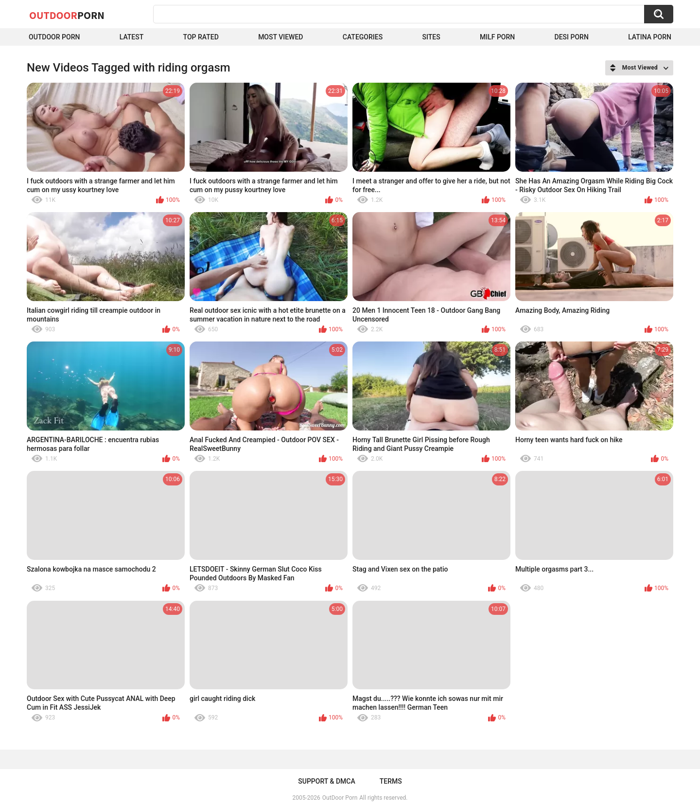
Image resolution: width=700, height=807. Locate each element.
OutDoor (67, 15)
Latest (132, 37)
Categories (363, 37)
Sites (431, 37)
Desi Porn (572, 37)
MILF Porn (497, 37)
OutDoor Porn (339, 797)
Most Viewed (280, 37)
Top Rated (201, 37)
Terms (391, 781)
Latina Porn (649, 37)
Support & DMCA (326, 781)
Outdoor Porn (54, 37)
